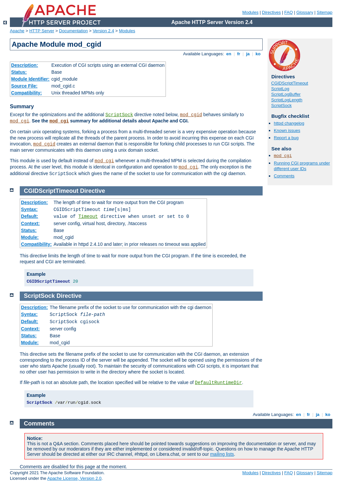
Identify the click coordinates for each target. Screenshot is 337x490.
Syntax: (29, 209)
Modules (250, 12)
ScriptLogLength (286, 99)
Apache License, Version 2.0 (74, 478)
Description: (24, 65)
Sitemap (324, 12)
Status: (19, 72)
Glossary (304, 12)
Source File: (24, 86)
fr (239, 53)
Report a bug (286, 137)
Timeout (88, 216)
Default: (29, 216)
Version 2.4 (103, 30)
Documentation (73, 30)
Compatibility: (26, 92)
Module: (30, 237)
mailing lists (222, 454)
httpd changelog (289, 123)
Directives (271, 12)
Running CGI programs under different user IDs (302, 166)
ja (248, 53)
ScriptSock (119, 114)
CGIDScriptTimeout (289, 83)
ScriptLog (280, 88)
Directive (92, 191)
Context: (30, 223)
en (228, 53)
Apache (17, 30)
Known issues (287, 130)
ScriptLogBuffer (285, 94)
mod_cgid (191, 114)
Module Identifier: (30, 79)
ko (258, 53)
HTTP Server (41, 30)
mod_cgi (19, 121)
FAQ (288, 12)
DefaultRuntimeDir (218, 382)
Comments (284, 175)
